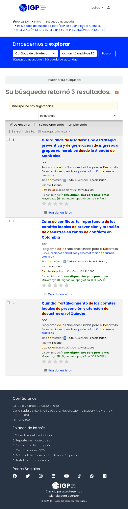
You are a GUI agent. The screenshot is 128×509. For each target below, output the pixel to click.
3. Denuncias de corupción (32, 445)
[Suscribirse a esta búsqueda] (117, 92)
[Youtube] (67, 476)
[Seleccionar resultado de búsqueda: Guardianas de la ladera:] (8, 139)
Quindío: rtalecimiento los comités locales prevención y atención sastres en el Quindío (79, 308)
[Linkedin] (54, 476)
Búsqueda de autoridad (61, 59)
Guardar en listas (58, 213)
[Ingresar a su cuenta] (108, 8)
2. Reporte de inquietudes (31, 440)
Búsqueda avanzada (60, 22)
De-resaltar (19, 125)
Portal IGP (21, 22)
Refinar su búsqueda (65, 80)
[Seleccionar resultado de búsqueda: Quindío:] (8, 302)
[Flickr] (105, 476)
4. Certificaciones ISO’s (29, 450)
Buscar (107, 53)
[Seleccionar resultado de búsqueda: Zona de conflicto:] (8, 221)
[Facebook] (16, 476)
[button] (97, 8)
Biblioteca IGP (20, 7)
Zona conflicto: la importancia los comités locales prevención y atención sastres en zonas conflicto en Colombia (80, 229)
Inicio (37, 22)
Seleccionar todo (51, 125)
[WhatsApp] (93, 476)
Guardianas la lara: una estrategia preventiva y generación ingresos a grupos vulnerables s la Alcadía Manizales (80, 148)
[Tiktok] (80, 476)
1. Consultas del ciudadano (32, 435)
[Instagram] (42, 476)
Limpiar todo (78, 125)
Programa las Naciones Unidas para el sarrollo (80, 167)
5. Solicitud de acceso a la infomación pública (46, 455)
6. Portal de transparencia (31, 460)
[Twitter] (29, 476)
